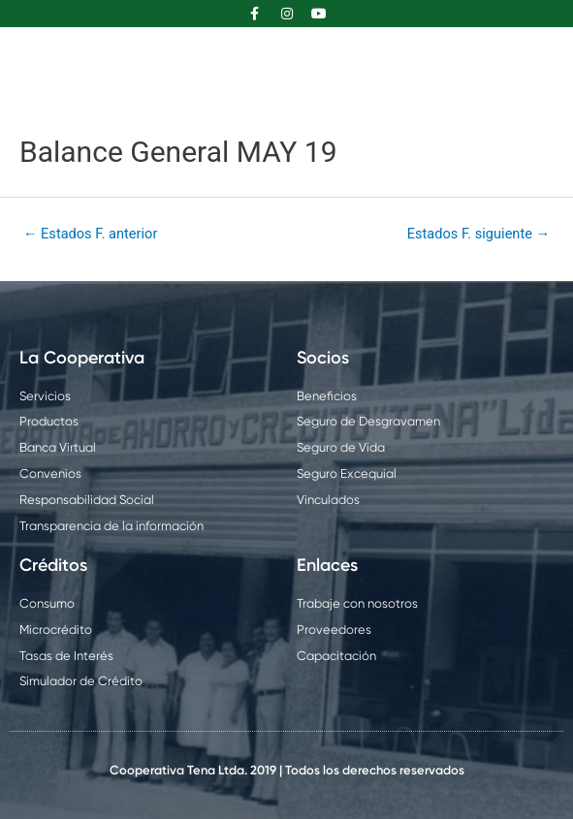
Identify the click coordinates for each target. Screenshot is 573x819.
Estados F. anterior (90, 233)
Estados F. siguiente (478, 233)
